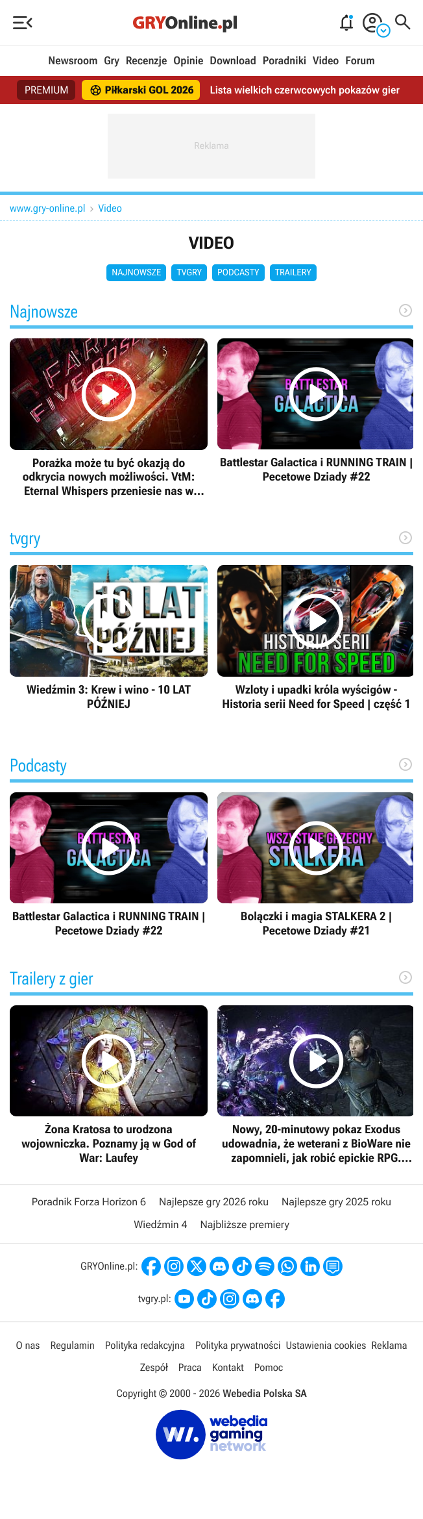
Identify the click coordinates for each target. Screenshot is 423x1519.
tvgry (189, 273)
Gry (111, 61)
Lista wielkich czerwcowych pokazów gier (305, 90)
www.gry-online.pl (48, 208)
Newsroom (72, 61)
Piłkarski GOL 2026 (142, 90)
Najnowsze (136, 273)
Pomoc (268, 1367)
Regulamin (72, 1345)
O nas (28, 1345)
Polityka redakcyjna (145, 1345)
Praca (190, 1367)
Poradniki (284, 61)
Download (233, 61)
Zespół (154, 1367)
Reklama (389, 1345)
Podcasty (238, 273)
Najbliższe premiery (244, 1224)
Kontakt (228, 1367)
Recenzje (146, 61)
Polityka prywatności (238, 1345)
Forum (359, 61)
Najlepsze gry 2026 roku (214, 1202)
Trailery (293, 273)
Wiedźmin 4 (160, 1224)
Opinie (188, 61)
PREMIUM (47, 90)
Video (326, 61)
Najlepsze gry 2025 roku (336, 1202)
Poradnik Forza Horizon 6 (89, 1202)
